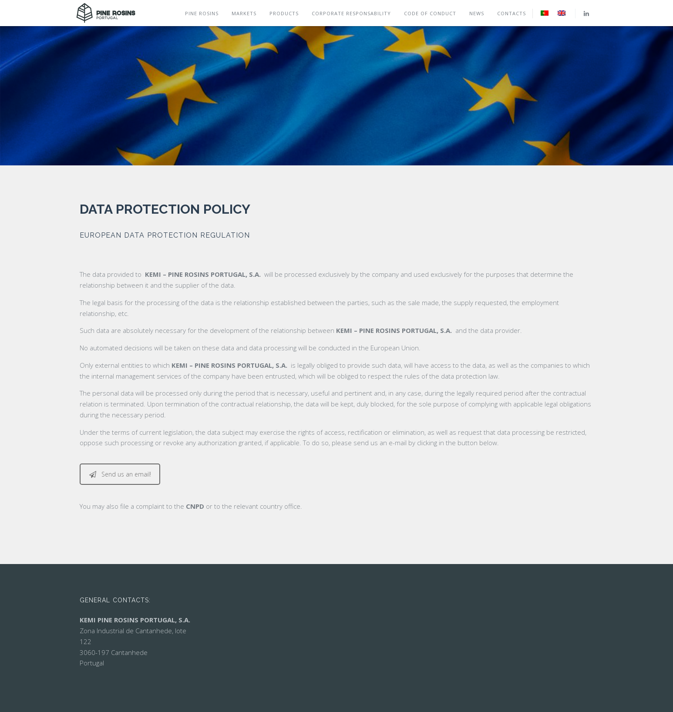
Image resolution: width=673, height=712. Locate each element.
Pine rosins (202, 13)
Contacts (511, 13)
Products (284, 13)
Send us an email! (120, 474)
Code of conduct (430, 13)
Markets (244, 13)
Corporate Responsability (351, 13)
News (476, 13)
